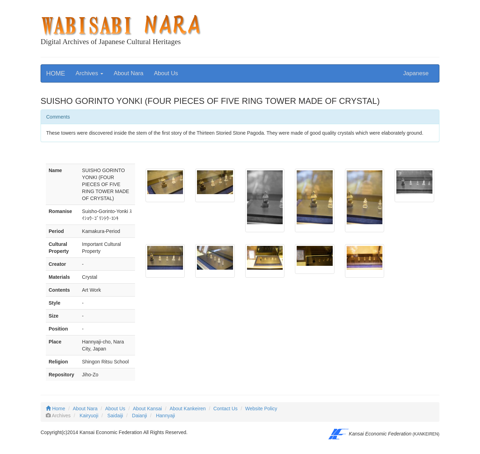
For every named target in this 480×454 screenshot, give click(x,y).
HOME (55, 73)
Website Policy (261, 408)
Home (55, 408)
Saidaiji (115, 415)
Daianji (139, 415)
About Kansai (147, 408)
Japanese (416, 73)
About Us (166, 73)
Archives (89, 73)
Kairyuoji (88, 415)
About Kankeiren (188, 408)
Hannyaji (165, 415)
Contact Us (225, 408)
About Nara (128, 73)
